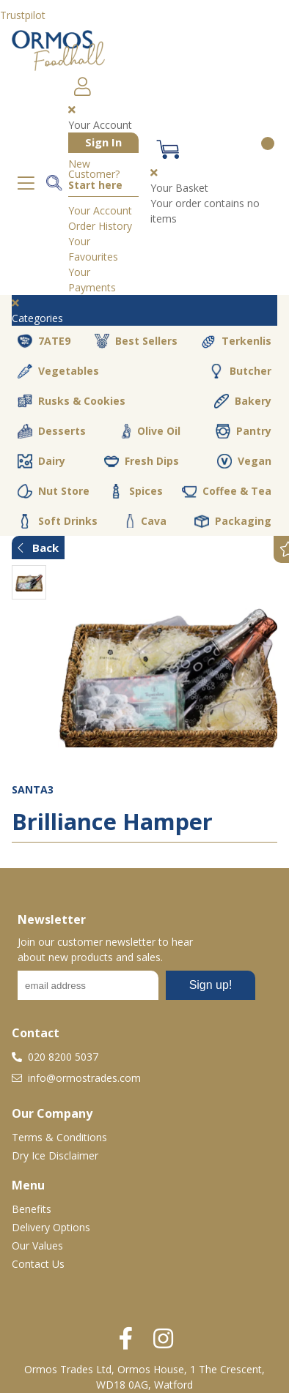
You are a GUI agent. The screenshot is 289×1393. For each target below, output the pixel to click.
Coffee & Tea (226, 491)
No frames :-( (136, 990)
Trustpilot (22, 15)
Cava (146, 521)
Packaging (232, 521)
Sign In (103, 142)
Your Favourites (93, 249)
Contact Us (38, 1264)
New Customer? (95, 175)
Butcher (240, 371)
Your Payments (92, 279)
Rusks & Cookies (71, 401)
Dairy (41, 461)
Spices (136, 491)
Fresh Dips (141, 461)
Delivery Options (51, 1227)
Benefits (31, 1209)
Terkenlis (236, 341)
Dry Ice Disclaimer (55, 1155)
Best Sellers (136, 341)
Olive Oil (150, 431)
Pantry (243, 431)
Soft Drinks (58, 521)
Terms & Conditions (59, 1137)
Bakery (242, 401)
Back (38, 547)
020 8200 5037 (55, 1057)
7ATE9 (44, 341)
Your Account (100, 210)
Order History (100, 226)
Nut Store (53, 491)
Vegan (244, 461)
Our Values (37, 1245)
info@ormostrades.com (76, 1078)
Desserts (52, 431)
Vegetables (58, 371)
